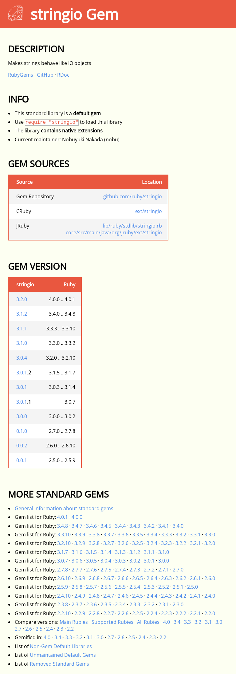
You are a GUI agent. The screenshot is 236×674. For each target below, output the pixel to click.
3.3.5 (137, 534)
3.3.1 (195, 534)
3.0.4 (21, 357)
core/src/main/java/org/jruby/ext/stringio (114, 232)
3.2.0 (21, 299)
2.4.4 (152, 595)
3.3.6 (123, 534)
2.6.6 (123, 578)
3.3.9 (79, 534)
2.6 (28, 628)
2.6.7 (108, 578)
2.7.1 (163, 569)
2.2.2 (180, 613)
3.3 (187, 622)
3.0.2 (134, 560)
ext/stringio (148, 211)
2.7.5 (105, 569)
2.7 (18, 628)
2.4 (49, 628)
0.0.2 (21, 445)
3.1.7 (62, 552)
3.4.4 (120, 526)
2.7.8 (62, 569)
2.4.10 (64, 595)
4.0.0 (77, 517)
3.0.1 (21, 372)
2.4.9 (79, 595)
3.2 (198, 622)
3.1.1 (21, 328)
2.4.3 (166, 595)
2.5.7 (91, 586)
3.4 (177, 622)
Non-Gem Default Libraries (61, 646)
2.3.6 (91, 604)
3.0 (218, 622)
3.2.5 (137, 543)
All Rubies (148, 622)
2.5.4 (134, 586)
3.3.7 (108, 534)
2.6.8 (94, 578)
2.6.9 (79, 578)
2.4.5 (137, 595)
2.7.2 (149, 569)
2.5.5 (120, 586)
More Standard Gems (58, 494)
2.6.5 (137, 578)
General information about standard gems (64, 508)
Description (36, 49)
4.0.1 (62, 517)
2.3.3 (134, 604)
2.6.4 (152, 578)
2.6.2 (180, 578)
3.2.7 (108, 543)
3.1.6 (77, 552)
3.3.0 (209, 534)
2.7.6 (91, 569)
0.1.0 (21, 431)
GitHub (45, 74)
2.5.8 (77, 586)
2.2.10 (64, 613)
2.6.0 (209, 578)
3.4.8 (62, 526)
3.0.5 (91, 560)
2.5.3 (149, 586)
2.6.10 (64, 578)
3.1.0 (21, 343)
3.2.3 (166, 543)
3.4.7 (77, 526)
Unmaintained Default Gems (63, 655)
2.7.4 (120, 569)
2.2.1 (195, 613)
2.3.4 (120, 604)
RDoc (63, 74)
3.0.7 (62, 560)
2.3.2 (149, 604)
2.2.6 (123, 613)
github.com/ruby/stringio (132, 196)
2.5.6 (105, 586)
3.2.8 (94, 543)
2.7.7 (77, 569)
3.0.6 (77, 560)
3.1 (208, 622)
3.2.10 (64, 543)
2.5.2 (163, 586)
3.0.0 (21, 416)
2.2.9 (79, 613)
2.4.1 (195, 595)
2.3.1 (163, 604)
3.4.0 (178, 526)
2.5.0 (192, 586)
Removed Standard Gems (59, 663)
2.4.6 (123, 595)
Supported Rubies (112, 622)
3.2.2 (180, 543)
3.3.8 (94, 534)
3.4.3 (134, 526)
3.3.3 (166, 534)
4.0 (166, 622)
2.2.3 (166, 613)
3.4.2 (149, 526)
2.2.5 (137, 613)
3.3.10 (64, 534)
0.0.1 (21, 460)
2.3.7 (77, 604)
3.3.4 (152, 534)
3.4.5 (105, 526)
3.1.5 (91, 552)
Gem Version (37, 266)
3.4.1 (163, 526)
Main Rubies (74, 622)
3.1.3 (120, 552)
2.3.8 (62, 604)
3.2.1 (195, 543)
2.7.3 (134, 569)
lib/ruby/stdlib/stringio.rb (132, 225)
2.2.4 (152, 613)
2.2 (70, 628)
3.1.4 (105, 552)
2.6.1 (195, 578)
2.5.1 (178, 586)
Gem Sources (38, 164)
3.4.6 (91, 526)
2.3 (60, 628)
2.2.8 (94, 613)
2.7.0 (178, 569)
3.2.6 (123, 543)
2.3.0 (178, 604)
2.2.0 (209, 613)
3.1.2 (21, 313)
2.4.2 (180, 595)
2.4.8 (94, 595)
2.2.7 (108, 613)
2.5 (39, 628)
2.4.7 (108, 595)
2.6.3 (166, 578)
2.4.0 (209, 595)
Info (18, 99)
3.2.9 (79, 543)
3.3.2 (180, 534)
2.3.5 (105, 604)
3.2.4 (152, 543)
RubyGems (20, 74)
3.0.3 (120, 560)
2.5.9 (62, 586)
